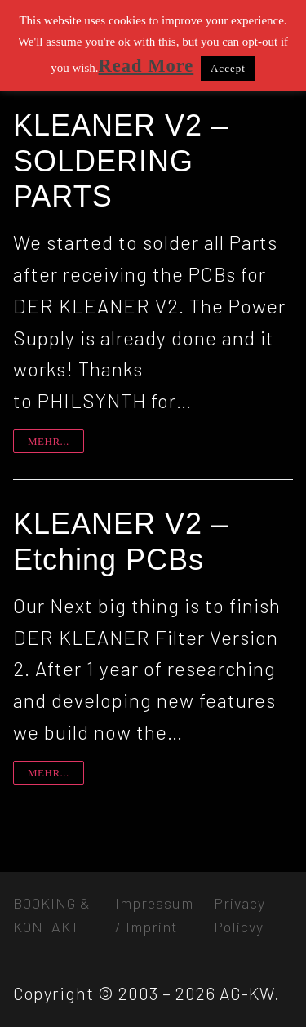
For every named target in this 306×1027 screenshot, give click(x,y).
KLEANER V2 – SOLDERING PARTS (120, 161)
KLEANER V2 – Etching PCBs (120, 541)
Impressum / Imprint (154, 915)
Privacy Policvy (239, 915)
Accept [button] (228, 68)
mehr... (48, 441)
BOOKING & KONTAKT (52, 915)
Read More (146, 66)
